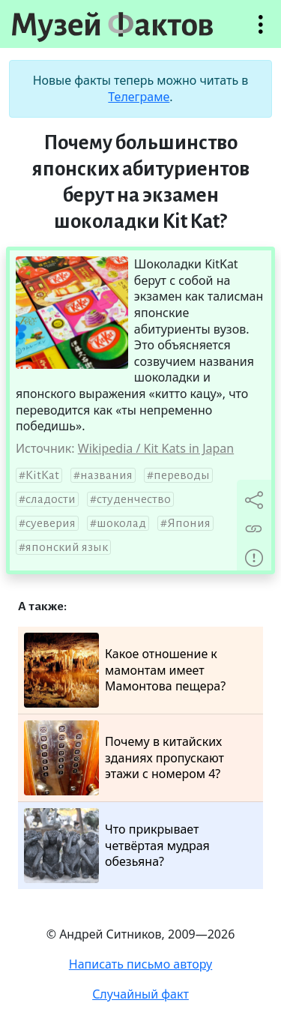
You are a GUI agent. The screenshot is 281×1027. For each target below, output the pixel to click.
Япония (189, 523)
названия (106, 475)
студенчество (134, 499)
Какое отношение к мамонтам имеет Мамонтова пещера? (125, 670)
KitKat (42, 475)
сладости (50, 499)
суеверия (50, 523)
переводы (182, 475)
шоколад (121, 523)
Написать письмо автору (141, 964)
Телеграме (138, 96)
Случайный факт (140, 994)
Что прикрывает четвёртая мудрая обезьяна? (117, 845)
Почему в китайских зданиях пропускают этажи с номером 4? (124, 757)
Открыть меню (261, 31)
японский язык (66, 547)
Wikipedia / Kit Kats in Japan (156, 448)
